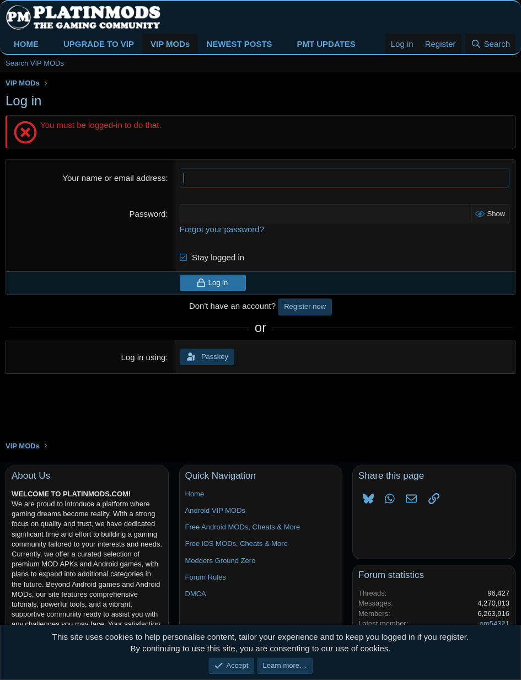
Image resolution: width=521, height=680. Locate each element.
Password (148, 213)
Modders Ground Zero (220, 560)
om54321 (494, 623)
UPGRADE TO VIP (98, 44)
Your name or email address (113, 178)
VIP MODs (170, 44)
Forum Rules (205, 577)
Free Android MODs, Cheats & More (242, 527)
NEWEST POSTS (239, 44)
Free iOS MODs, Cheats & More (236, 543)
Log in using (143, 357)
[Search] (490, 44)
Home (195, 494)
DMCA (195, 594)
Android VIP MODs (215, 510)
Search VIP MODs (35, 63)
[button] (47, 44)
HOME (26, 44)
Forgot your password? (222, 229)
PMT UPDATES (326, 44)
